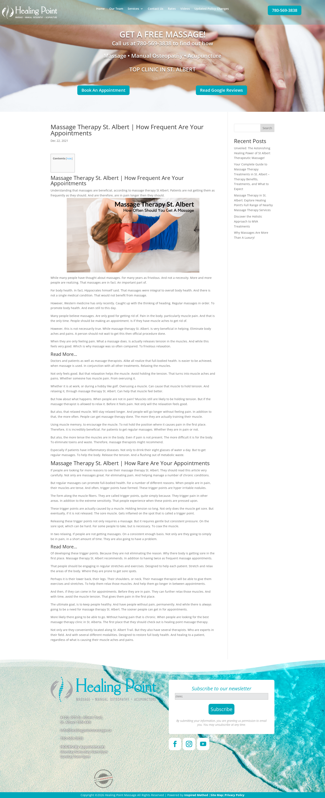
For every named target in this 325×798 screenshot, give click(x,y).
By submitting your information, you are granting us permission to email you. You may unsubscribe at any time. (221, 723)
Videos (185, 9)
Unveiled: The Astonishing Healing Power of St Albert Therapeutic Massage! (252, 153)
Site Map (217, 795)
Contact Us (155, 9)
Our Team (116, 9)
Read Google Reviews (221, 90)
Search (267, 128)
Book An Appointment (103, 90)
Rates (172, 9)
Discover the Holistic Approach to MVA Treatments (248, 221)
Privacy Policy (234, 795)
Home (100, 9)
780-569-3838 (284, 10)
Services (133, 9)
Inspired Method (196, 795)
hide (69, 158)
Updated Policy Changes (211, 9)
